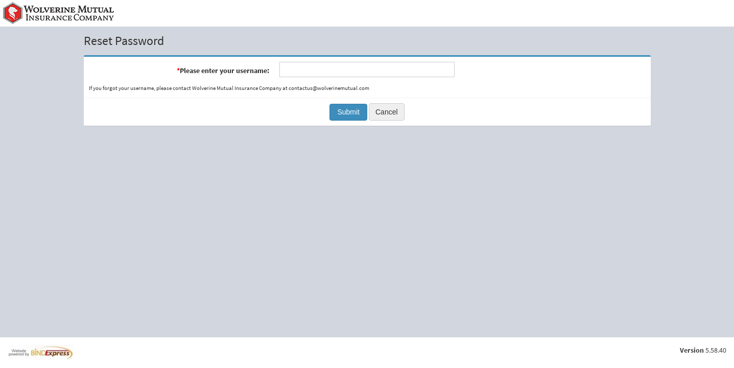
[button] (348, 112)
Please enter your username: (223, 70)
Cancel (386, 112)
